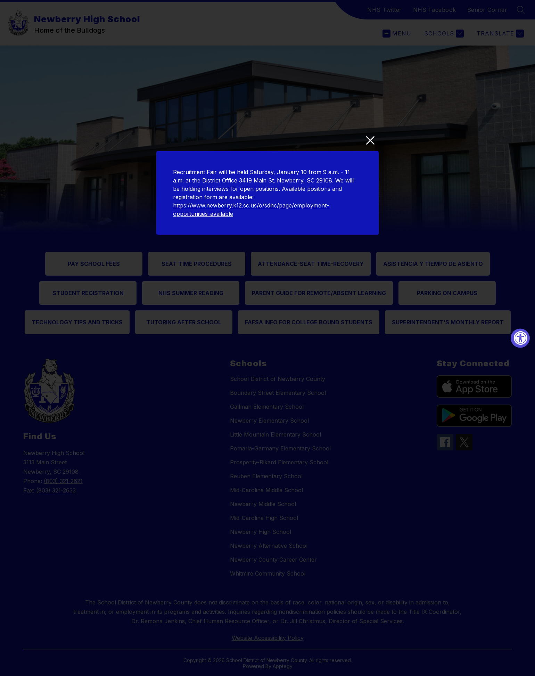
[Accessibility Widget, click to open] (520, 338)
